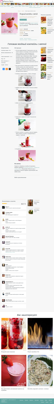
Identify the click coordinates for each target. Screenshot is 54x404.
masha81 (21, 38)
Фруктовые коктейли (52, 6)
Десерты (31, 400)
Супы (51, 402)
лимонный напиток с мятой (10, 252)
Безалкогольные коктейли (16, 6)
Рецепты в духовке (12, 6)
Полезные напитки (23, 6)
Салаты (42, 402)
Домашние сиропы (48, 6)
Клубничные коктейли (32, 39)
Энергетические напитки (19, 6)
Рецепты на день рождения (30, 6)
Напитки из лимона (23, 39)
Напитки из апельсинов (37, 6)
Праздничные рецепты (8, 6)
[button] (52, 1)
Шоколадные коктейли (1, 6)
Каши (46, 400)
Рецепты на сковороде (34, 6)
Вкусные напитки (45, 6)
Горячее (26, 400)
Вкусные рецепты (41, 6)
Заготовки (37, 400)
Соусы (47, 402)
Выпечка (21, 400)
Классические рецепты (5, 6)
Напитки (50, 400)
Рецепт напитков (23, 19)
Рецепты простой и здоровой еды (6, 1)
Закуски (41, 400)
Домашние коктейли (27, 6)
